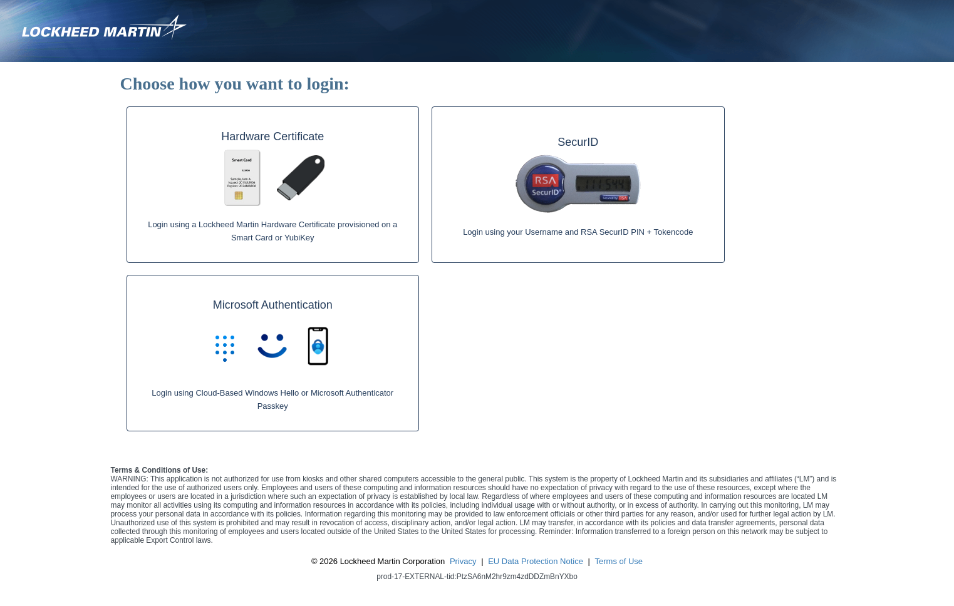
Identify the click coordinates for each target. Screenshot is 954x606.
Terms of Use (619, 561)
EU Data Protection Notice (535, 561)
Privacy (463, 561)
